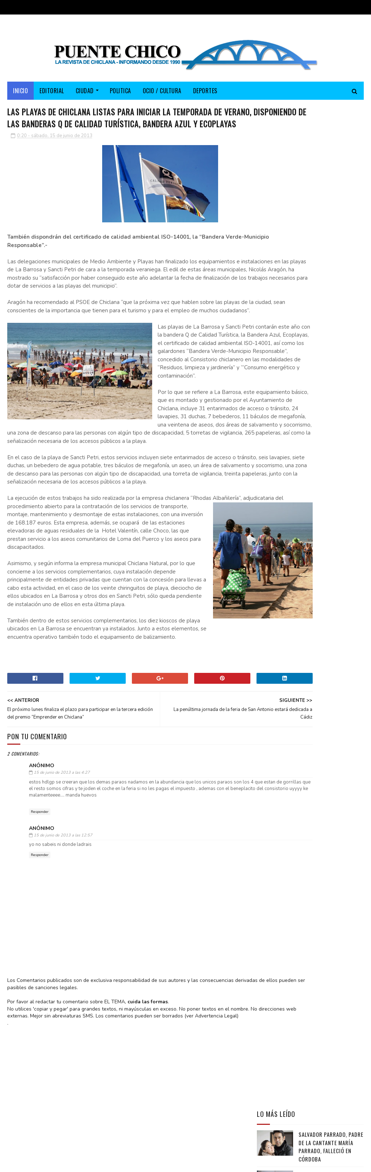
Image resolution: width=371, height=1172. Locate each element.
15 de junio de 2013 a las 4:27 (62, 882)
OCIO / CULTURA (162, 95)
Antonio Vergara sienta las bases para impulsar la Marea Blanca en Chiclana (331, 264)
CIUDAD (85, 95)
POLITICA (120, 95)
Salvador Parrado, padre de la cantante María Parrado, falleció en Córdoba (331, 224)
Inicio (20, 95)
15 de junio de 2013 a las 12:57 (63, 944)
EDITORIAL (51, 95)
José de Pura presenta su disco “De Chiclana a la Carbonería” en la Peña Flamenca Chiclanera (308, 309)
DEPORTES (205, 95)
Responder (40, 921)
